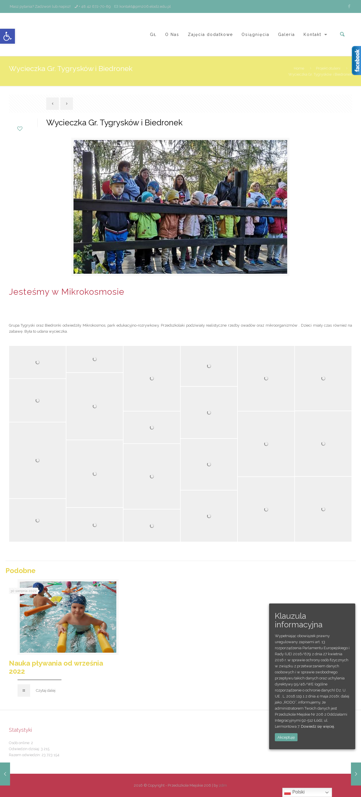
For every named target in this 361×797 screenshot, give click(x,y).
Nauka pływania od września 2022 (56, 667)
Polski (294, 792)
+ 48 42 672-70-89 (95, 6)
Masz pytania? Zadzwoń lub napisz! (40, 6)
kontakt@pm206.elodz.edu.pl (145, 6)
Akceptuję (286, 737)
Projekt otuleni (328, 68)
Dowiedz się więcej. (318, 726)
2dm (223, 785)
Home (299, 68)
